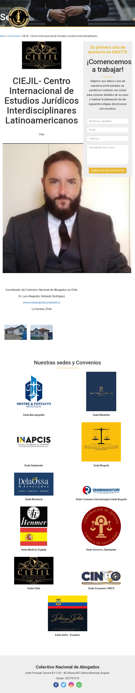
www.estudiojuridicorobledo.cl (41, 302)
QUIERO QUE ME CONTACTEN (107, 170)
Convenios (14, 36)
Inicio (3, 36)
